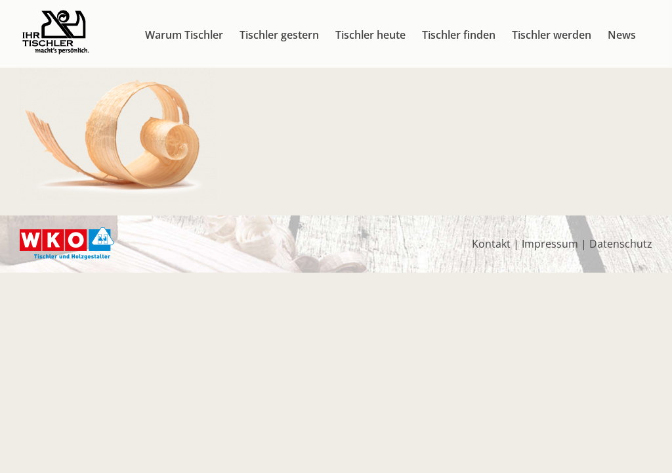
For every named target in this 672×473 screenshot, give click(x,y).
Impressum (550, 243)
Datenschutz (620, 243)
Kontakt (491, 243)
